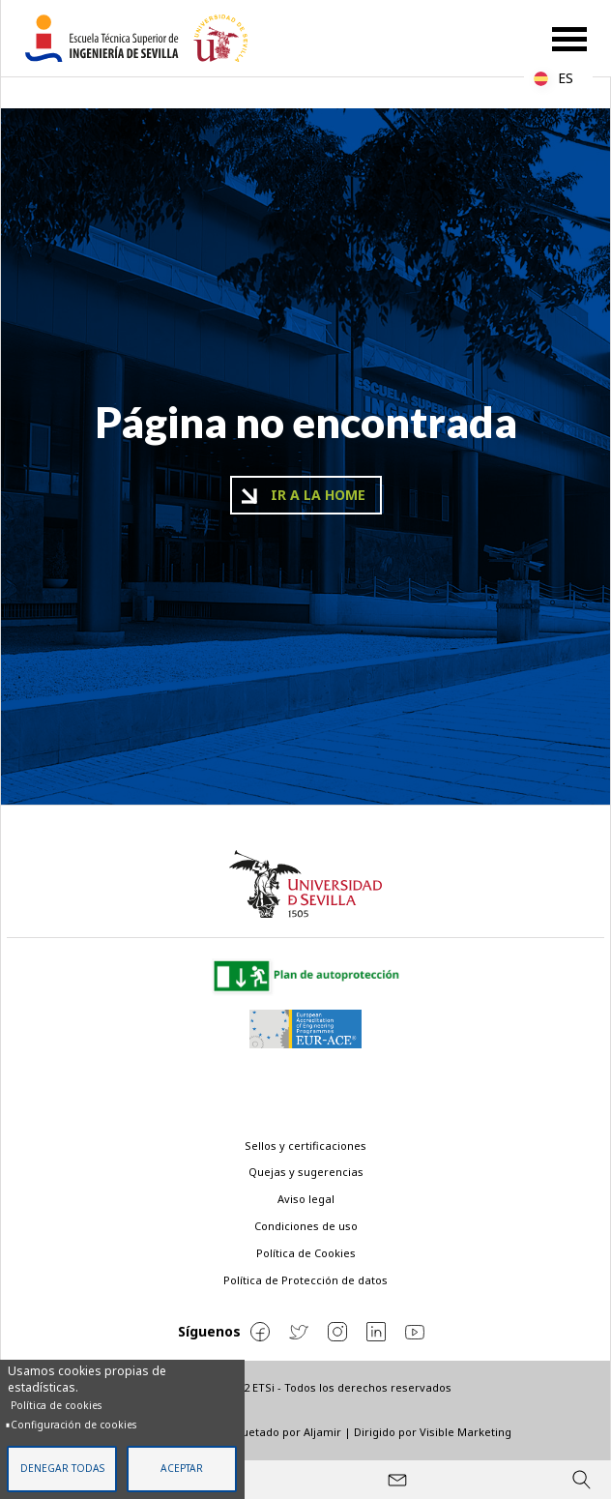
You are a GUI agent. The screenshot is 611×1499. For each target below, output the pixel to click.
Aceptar (181, 1468)
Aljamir (322, 1432)
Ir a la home (318, 494)
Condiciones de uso (306, 1226)
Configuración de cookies (73, 1424)
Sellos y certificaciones (305, 1145)
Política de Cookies (306, 1253)
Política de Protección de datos (305, 1280)
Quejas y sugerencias (306, 1171)
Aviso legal (306, 1198)
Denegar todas (62, 1468)
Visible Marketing (465, 1432)
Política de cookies (56, 1405)
